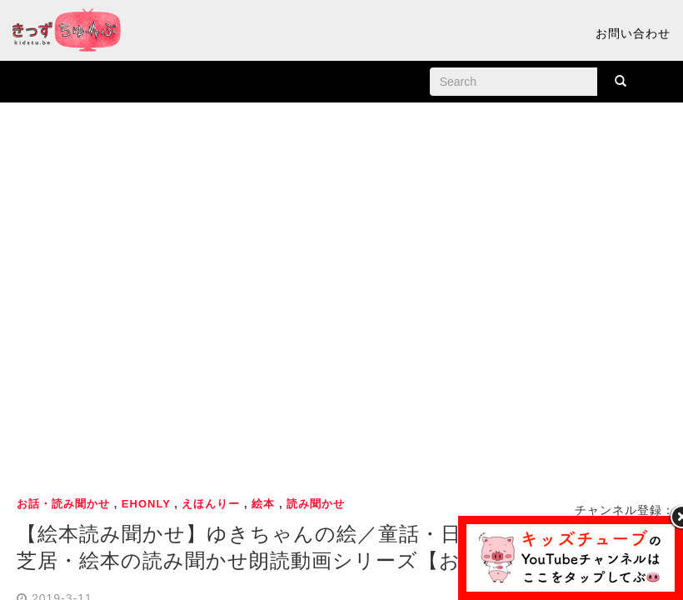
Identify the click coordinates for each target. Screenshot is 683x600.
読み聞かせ (316, 504)
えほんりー (211, 504)
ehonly (146, 504)
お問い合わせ (633, 33)
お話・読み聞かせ (63, 504)
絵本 (263, 504)
